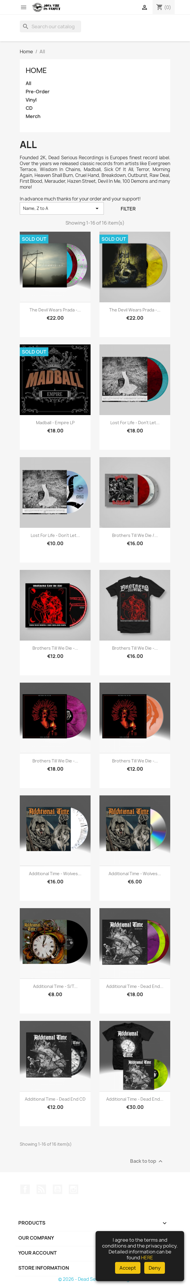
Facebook (25, 1189)
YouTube (57, 1189)
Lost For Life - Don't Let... (135, 422)
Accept (127, 1268)
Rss (41, 1189)
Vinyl (31, 100)
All (28, 83)
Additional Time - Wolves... (55, 873)
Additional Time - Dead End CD (55, 1099)
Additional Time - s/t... (55, 986)
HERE (147, 1257)
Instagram (73, 1189)
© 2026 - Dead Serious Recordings (95, 1279)
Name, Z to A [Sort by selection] (62, 208)
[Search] (50, 26)
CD (29, 108)
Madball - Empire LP (55, 422)
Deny (154, 1268)
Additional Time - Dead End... (134, 986)
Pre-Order (38, 92)
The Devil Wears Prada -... (55, 310)
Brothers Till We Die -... (55, 648)
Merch (33, 116)
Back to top (147, 1161)
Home (36, 70)
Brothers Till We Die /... (135, 535)
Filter (128, 208)
